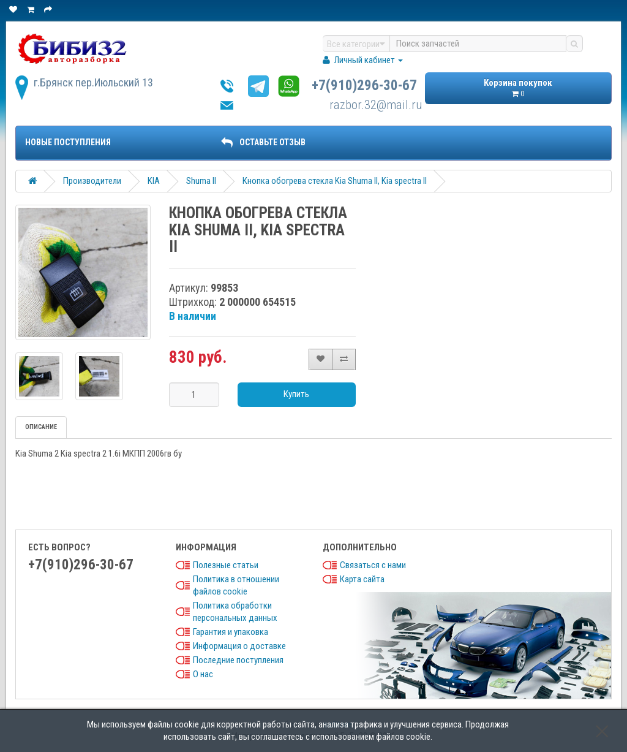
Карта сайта (362, 579)
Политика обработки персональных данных (235, 611)
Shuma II (201, 180)
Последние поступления (238, 660)
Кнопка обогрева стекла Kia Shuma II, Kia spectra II (334, 180)
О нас (203, 674)
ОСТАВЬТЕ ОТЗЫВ (263, 142)
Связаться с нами (373, 565)
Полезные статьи (225, 565)
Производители (92, 180)
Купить (296, 394)
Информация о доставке (239, 645)
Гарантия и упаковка (230, 631)
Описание (41, 426)
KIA (154, 180)
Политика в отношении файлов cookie (236, 585)
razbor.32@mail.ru (375, 104)
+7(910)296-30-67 (364, 85)
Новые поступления (68, 142)
